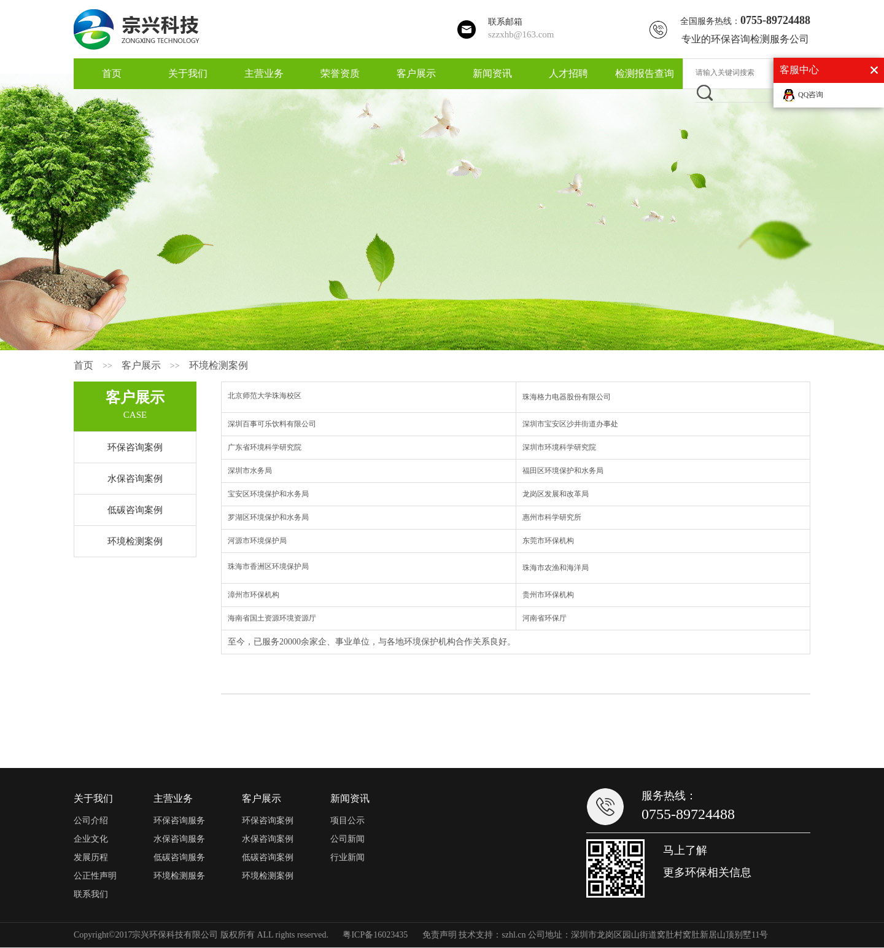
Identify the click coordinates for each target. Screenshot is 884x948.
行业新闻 (347, 857)
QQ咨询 (810, 94)
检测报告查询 (644, 73)
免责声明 (439, 934)
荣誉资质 (340, 73)
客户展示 (416, 73)
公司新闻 (347, 839)
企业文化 (91, 839)
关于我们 (187, 73)
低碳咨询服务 (179, 857)
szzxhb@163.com (521, 34)
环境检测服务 (179, 875)
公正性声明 (95, 875)
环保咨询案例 (135, 447)
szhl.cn (513, 934)
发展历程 (91, 857)
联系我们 (91, 894)
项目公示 (347, 820)
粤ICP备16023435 (375, 934)
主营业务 (264, 73)
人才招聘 (568, 73)
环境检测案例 (218, 365)
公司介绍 (91, 820)
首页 (112, 73)
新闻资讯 (492, 73)
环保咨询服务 (179, 820)
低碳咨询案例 (135, 510)
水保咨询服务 (179, 839)
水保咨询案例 (135, 479)
